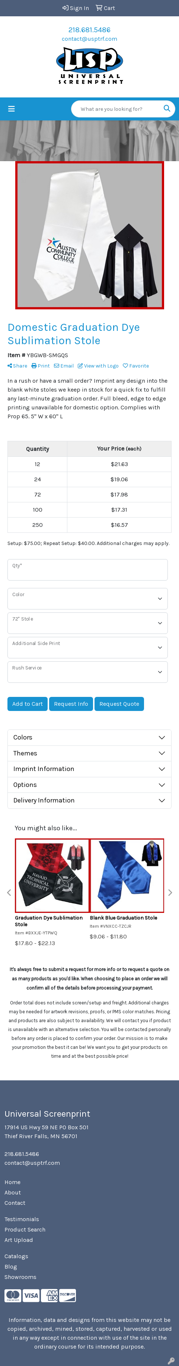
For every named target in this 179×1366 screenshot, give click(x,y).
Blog (10, 1266)
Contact (14, 1202)
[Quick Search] (115, 108)
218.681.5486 (89, 30)
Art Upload (18, 1239)
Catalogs (16, 1256)
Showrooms (20, 1276)
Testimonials (21, 1219)
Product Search (24, 1229)
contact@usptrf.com (89, 38)
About (12, 1192)
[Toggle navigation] (11, 109)
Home (12, 1182)
